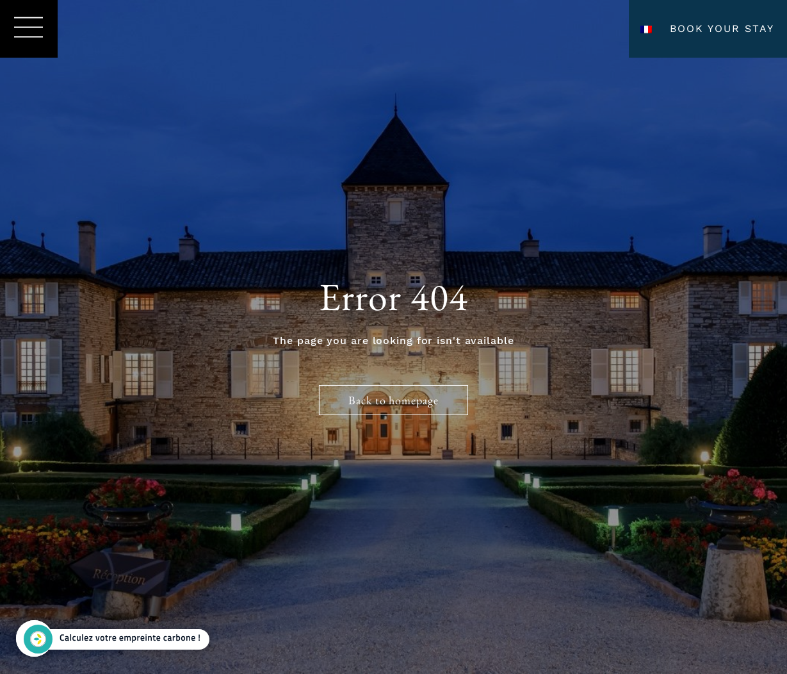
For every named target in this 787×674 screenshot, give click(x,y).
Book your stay (722, 28)
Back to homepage (393, 400)
